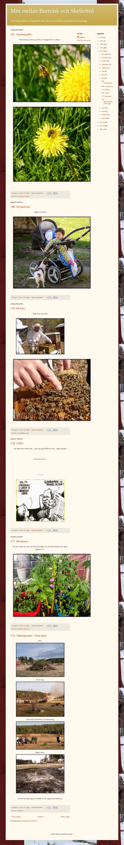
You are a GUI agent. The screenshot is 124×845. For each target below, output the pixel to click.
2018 (102, 37)
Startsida (41, 817)
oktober (104, 61)
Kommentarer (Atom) (29, 821)
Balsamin (20, 629)
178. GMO (17, 443)
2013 (102, 122)
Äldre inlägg (65, 817)
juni (103, 75)
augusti (104, 68)
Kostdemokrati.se (40, 459)
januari (104, 118)
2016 (102, 44)
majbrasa (20, 811)
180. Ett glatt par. (21, 206)
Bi (18, 196)
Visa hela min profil (84, 40)
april (103, 108)
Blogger (70, 834)
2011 (102, 129)
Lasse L (82, 37)
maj (103, 78)
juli (103, 71)
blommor (27, 629)
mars (104, 111)
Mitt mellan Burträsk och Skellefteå (52, 11)
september (105, 64)
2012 (102, 126)
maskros (22, 196)
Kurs (27, 433)
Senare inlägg (15, 817)
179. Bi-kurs (18, 308)
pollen (27, 196)
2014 (102, 51)
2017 (102, 41)
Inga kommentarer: (37, 193)
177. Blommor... (20, 541)
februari (105, 115)
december (105, 54)
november (105, 58)
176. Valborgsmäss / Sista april (28, 635)
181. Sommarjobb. (21, 34)
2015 (102, 48)
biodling (22, 433)
